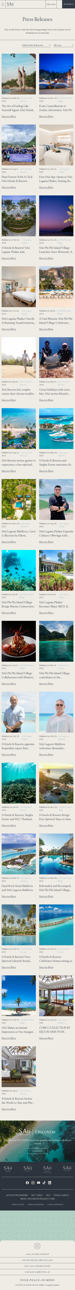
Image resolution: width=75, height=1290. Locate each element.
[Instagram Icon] (33, 1182)
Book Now (69, 4)
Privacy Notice (18, 1204)
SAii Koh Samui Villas (37, 1272)
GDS (48, 1195)
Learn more (37, 1151)
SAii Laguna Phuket (37, 1254)
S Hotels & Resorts (55, 1204)
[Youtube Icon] (38, 1182)
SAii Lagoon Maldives (37, 1266)
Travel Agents (61, 1195)
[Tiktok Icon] (44, 1182)
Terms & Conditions (35, 1204)
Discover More (9, 116)
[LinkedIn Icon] (49, 1182)
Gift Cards (37, 1195)
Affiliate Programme (17, 1195)
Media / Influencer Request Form (37, 1199)
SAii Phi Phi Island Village (37, 1260)
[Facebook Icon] (27, 1182)
